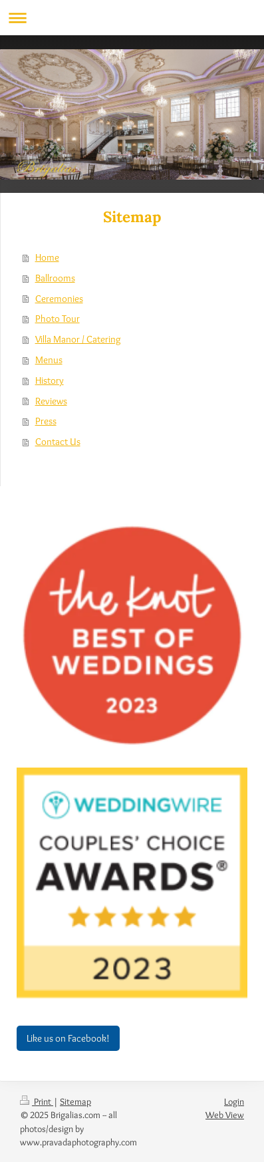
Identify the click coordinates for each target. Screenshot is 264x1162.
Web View (224, 1115)
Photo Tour (57, 318)
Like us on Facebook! (68, 1038)
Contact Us (57, 441)
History (49, 380)
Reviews (51, 400)
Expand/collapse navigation (132, 17)
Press (46, 420)
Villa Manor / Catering (78, 339)
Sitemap (75, 1101)
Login (234, 1101)
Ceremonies (59, 298)
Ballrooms (55, 277)
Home (47, 257)
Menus (49, 359)
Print (36, 1101)
